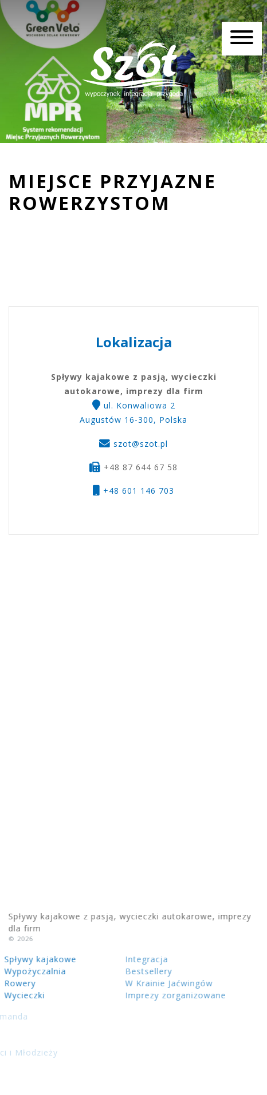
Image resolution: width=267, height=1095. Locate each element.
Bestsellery (116, 971)
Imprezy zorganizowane (143, 995)
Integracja (114, 959)
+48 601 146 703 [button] (133, 490)
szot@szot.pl (140, 443)
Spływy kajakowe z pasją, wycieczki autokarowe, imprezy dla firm (133, 68)
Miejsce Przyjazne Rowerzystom (113, 192)
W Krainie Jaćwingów (136, 983)
